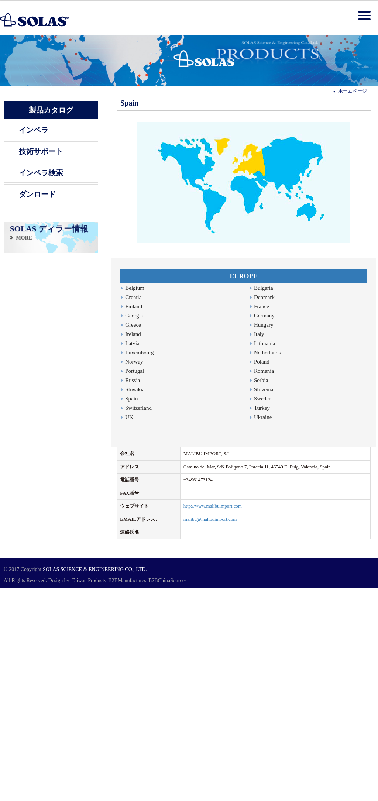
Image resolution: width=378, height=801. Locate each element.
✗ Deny (8, 612)
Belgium (134, 288)
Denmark (264, 297)
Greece (133, 325)
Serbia (261, 380)
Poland (261, 362)
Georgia (134, 316)
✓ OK (160, 797)
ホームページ (352, 91)
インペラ (33, 130)
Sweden (263, 399)
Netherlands (267, 352)
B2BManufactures (127, 580)
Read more (13, 653)
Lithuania (264, 343)
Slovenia (264, 389)
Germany (264, 316)
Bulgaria (263, 288)
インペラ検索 (41, 173)
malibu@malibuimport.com (210, 519)
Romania (264, 371)
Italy (259, 334)
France (261, 306)
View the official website (51, 653)
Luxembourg (139, 352)
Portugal (134, 371)
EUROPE (243, 276)
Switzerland (138, 408)
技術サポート (41, 151)
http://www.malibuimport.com (212, 506)
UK (129, 417)
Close (5, 591)
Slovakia (135, 389)
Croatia (133, 297)
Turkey (262, 408)
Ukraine (263, 417)
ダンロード (37, 194)
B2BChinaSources (167, 580)
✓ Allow (8, 605)
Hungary (264, 325)
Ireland (133, 334)
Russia (132, 380)
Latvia (132, 343)
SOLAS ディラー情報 (48, 229)
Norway (134, 362)
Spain (131, 399)
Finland (133, 306)
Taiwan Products (89, 580)
